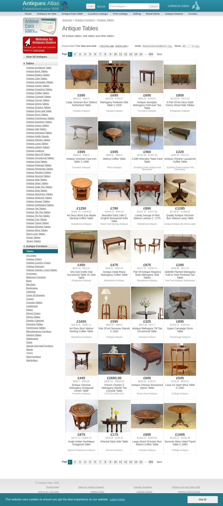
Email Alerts (153, 13)
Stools (29, 349)
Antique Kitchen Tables (38, 140)
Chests (29, 299)
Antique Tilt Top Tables (38, 215)
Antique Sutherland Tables (40, 205)
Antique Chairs (34, 259)
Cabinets (30, 291)
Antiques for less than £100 (186, 487)
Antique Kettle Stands (37, 136)
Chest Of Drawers (35, 295)
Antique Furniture (36, 246)
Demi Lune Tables (35, 233)
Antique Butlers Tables (38, 75)
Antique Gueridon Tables (39, 121)
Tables (30, 63)
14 (135, 54)
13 (130, 54)
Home (28, 13)
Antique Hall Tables (36, 129)
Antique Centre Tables (37, 85)
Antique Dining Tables (37, 103)
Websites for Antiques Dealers (44, 41)
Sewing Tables (33, 335)
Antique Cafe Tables (36, 78)
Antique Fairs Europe (189, 491)
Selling (137, 13)
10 (115, 54)
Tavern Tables (33, 241)
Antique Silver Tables (37, 183)
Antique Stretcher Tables (39, 197)
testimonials (39, 50)
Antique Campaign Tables (39, 82)
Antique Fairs (97, 491)
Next (159, 54)
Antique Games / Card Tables (41, 270)
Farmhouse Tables (36, 327)
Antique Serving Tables (38, 176)
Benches (30, 284)
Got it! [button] (203, 499)
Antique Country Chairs (38, 262)
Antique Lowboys (35, 150)
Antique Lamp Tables (37, 143)
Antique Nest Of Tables (38, 154)
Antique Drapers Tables (38, 107)
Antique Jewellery (143, 487)
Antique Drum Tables (37, 114)
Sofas (29, 342)
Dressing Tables (34, 324)
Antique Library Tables (37, 147)
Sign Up (101, 6)
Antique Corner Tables (37, 100)
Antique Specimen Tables (39, 194)
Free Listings (120, 13)
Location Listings (98, 13)
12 (125, 54)
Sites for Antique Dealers (91, 487)
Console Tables (34, 302)
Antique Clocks (144, 491)
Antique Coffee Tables (37, 93)
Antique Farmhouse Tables (40, 118)
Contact (192, 13)
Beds (29, 280)
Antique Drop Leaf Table (38, 111)
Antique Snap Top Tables (39, 187)
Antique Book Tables (37, 71)
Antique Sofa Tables (36, 190)
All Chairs (31, 255)
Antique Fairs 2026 (72, 13)
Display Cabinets (35, 320)
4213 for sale (107, 46)
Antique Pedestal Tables (38, 165)
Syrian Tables (33, 237)
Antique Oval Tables (36, 161)
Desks (29, 309)
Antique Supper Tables (38, 201)
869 (151, 54)
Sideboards (32, 338)
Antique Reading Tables (38, 172)
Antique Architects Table (38, 67)
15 (140, 54)
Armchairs (31, 273)
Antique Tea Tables (36, 208)
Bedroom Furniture (36, 277)
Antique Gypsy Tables (37, 125)
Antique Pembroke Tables (39, 168)
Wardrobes (32, 360)
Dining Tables (33, 317)
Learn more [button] (117, 499)
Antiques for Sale (46, 13)
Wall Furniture (33, 356)
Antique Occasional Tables (40, 158)
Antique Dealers (174, 13)
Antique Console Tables (38, 96)
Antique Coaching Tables (39, 89)
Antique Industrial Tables (39, 132)
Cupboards (32, 306)
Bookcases (32, 288)
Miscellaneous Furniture (38, 331)
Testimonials (52, 487)
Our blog (54, 491)
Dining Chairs (33, 313)
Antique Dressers (35, 266)
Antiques (40, 3)
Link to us (43, 491)
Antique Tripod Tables (37, 223)
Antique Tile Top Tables (38, 212)
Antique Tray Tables (36, 219)
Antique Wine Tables (37, 230)
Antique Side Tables (36, 179)
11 (120, 54)
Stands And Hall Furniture (39, 345)
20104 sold (121, 46)
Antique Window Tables (38, 226)
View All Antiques (36, 56)
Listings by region (178, 5)
